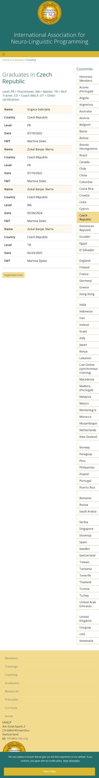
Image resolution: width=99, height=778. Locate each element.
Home (6, 60)
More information (71, 761)
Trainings (11, 666)
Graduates (18, 60)
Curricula (11, 708)
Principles (11, 699)
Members (11, 658)
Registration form (13, 274)
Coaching (11, 675)
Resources (12, 691)
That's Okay (49, 771)
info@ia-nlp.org (17, 738)
